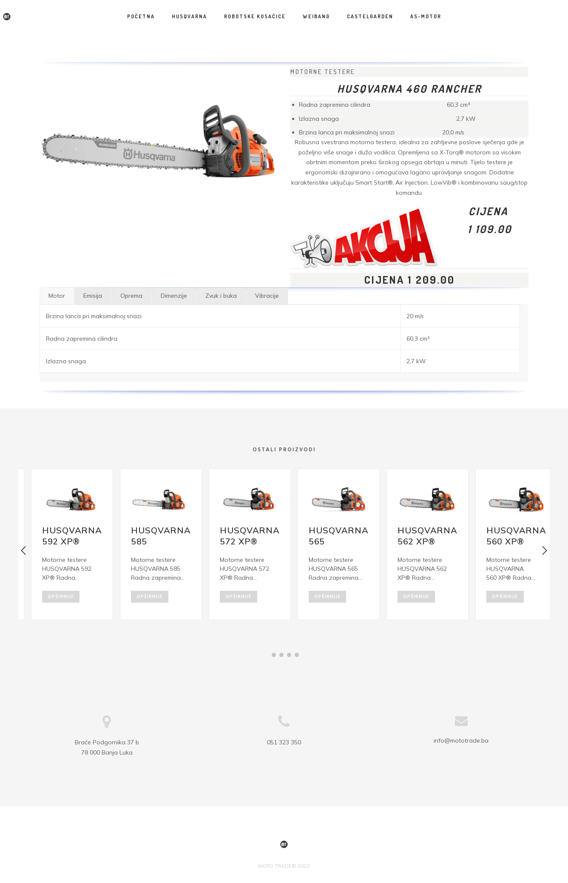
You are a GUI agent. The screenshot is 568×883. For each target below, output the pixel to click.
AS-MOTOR (425, 16)
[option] (62, 543)
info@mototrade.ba (461, 728)
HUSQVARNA (189, 16)
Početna (141, 16)
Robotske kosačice (255, 16)
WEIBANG (316, 16)
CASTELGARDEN (370, 16)
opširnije (61, 595)
